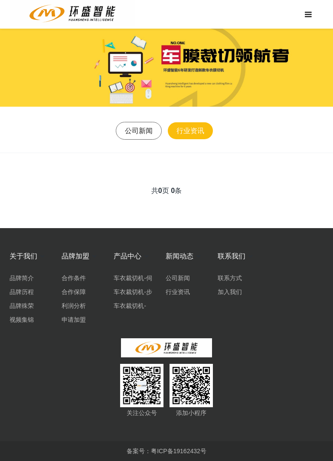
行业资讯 (190, 130)
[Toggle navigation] (308, 14)
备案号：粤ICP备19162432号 (166, 451)
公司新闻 (139, 130)
